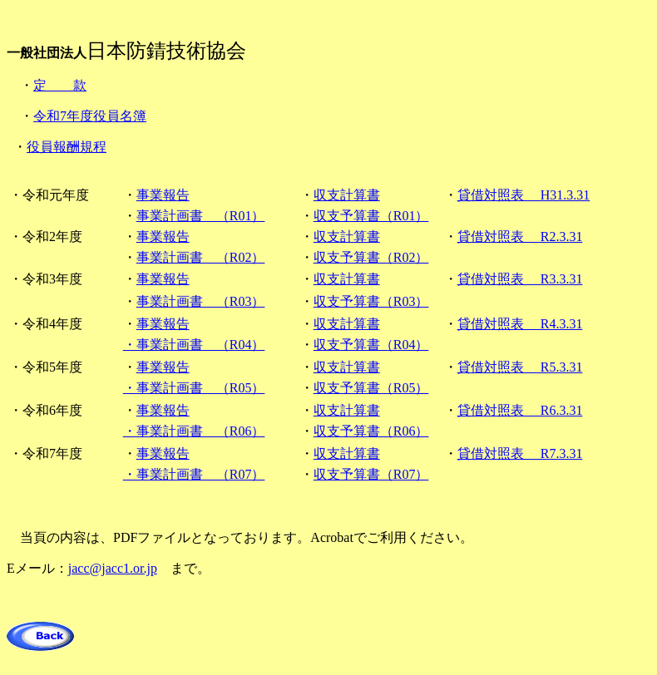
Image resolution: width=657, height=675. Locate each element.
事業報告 (163, 195)
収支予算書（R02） (371, 257)
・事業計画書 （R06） (194, 431)
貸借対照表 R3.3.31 (520, 279)
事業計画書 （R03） (200, 301)
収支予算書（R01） (371, 216)
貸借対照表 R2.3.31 (520, 236)
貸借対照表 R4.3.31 (520, 324)
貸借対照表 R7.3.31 (520, 453)
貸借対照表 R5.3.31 (520, 367)
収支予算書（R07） (371, 474)
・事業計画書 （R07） (194, 474)
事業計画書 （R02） (200, 257)
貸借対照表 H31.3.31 (523, 195)
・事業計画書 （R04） (194, 345)
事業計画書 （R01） (200, 216)
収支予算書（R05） (371, 388)
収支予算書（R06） (371, 431)
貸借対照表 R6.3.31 (520, 410)
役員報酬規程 (66, 147)
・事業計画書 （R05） (194, 388)
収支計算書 (347, 195)
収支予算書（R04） (371, 345)
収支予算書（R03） (371, 301)
